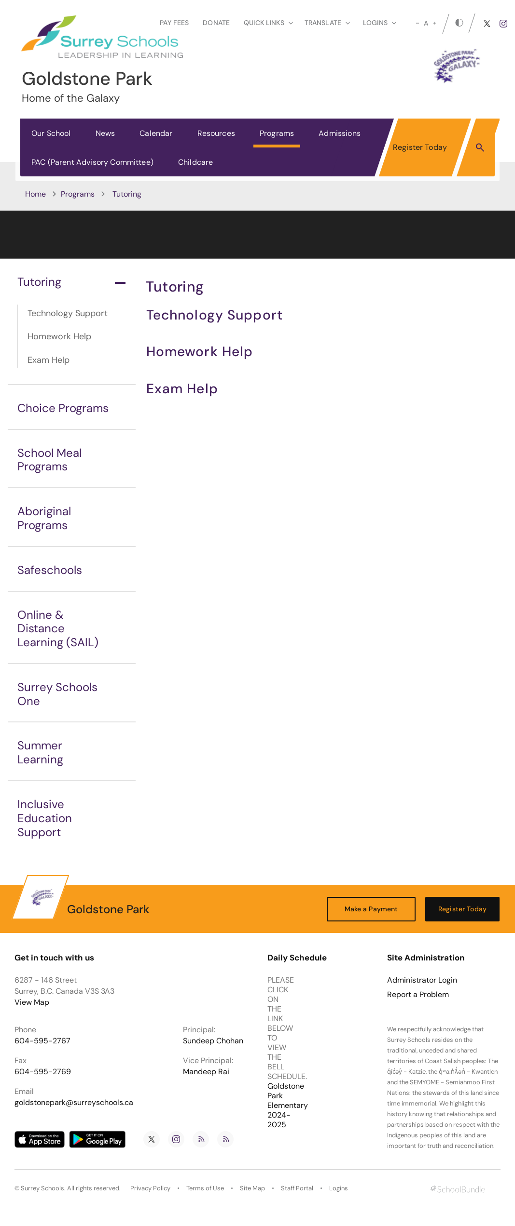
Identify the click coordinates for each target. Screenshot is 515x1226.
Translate (327, 22)
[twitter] (487, 23)
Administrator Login (422, 980)
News (105, 133)
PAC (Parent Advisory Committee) (92, 162)
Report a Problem (418, 994)
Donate (216, 22)
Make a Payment (371, 909)
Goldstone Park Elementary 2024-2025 (287, 1105)
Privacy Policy (150, 1188)
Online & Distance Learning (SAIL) (57, 628)
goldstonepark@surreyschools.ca (73, 1102)
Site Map (252, 1188)
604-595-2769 (42, 1071)
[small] (417, 23)
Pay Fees (174, 22)
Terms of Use (205, 1188)
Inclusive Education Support (44, 818)
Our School (51, 133)
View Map (31, 1002)
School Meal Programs (49, 459)
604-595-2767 (42, 1041)
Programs (277, 133)
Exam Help (49, 360)
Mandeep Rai (206, 1071)
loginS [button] (379, 22)
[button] (480, 147)
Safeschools (49, 569)
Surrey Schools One (57, 694)
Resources (216, 133)
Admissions (340, 133)
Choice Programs (63, 407)
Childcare (195, 162)
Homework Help (59, 336)
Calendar (155, 133)
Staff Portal (297, 1188)
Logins (338, 1188)
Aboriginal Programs (44, 518)
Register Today (420, 147)
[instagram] (503, 23)
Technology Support (68, 313)
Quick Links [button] (268, 22)
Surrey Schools (42, 1188)
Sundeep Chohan (213, 1041)
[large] (434, 23)
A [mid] (426, 23)
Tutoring (71, 281)
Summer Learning (40, 752)
